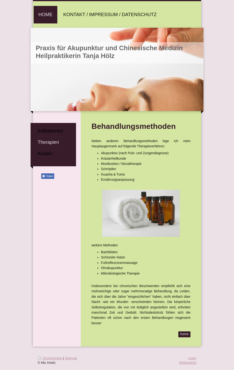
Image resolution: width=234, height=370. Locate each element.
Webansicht (187, 363)
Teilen (47, 176)
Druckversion (50, 358)
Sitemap (71, 358)
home (184, 334)
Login (192, 358)
